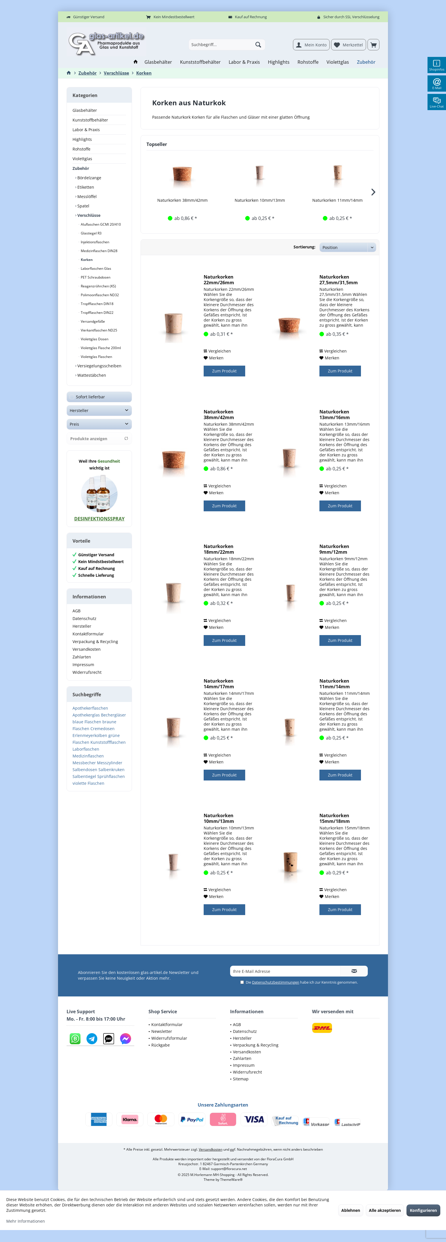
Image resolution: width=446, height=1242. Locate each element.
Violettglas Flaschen (96, 356)
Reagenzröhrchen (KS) (98, 286)
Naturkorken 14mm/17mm (219, 683)
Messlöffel (86, 196)
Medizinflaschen (88, 756)
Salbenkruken (111, 769)
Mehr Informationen (25, 1221)
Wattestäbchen (91, 375)
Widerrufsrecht (87, 672)
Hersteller (79, 410)
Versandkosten (87, 649)
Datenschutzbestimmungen (275, 982)
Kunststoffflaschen (108, 742)
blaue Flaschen (87, 721)
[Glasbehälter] (158, 62)
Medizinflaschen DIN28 (98, 250)
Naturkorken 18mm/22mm (219, 549)
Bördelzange (88, 177)
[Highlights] (279, 62)
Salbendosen (85, 769)
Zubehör (81, 168)
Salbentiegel (84, 776)
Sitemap (241, 1079)
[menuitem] (373, 44)
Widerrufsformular (169, 1038)
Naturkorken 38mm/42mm (182, 200)
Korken (86, 259)
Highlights (82, 139)
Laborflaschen (86, 749)
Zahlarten (82, 657)
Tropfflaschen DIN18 (96, 303)
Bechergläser (113, 715)
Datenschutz (84, 618)
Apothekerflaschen (90, 708)
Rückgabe (160, 1045)
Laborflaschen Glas (95, 268)
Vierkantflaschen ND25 (98, 330)
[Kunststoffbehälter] (200, 62)
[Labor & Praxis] (244, 62)
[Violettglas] (338, 62)
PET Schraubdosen (95, 277)
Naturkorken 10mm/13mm (260, 200)
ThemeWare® (231, 1179)
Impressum (83, 664)
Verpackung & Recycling (95, 641)
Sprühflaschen (111, 776)
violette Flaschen (88, 783)
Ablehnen (350, 1210)
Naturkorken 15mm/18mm (334, 818)
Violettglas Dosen (94, 339)
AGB (76, 610)
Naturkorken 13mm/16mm (334, 414)
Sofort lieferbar (90, 396)
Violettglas (82, 158)
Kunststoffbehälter (90, 120)
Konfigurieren (423, 1210)
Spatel (82, 206)
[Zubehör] (366, 62)
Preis (74, 424)
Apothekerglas (86, 715)
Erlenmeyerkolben (90, 735)
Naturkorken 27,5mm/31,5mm (338, 279)
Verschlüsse (88, 215)
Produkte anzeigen (99, 438)
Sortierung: (304, 247)
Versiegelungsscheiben (98, 365)
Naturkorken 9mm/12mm (334, 549)
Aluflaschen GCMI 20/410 (100, 224)
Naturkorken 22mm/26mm (219, 279)
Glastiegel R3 (91, 233)
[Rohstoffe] (308, 62)
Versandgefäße (92, 321)
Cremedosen (102, 728)
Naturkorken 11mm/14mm (337, 200)
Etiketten (85, 187)
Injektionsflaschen (94, 242)
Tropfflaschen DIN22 (96, 312)
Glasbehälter (85, 110)
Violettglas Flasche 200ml (100, 347)
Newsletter (161, 1031)
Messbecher (84, 762)
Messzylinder (109, 762)
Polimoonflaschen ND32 (99, 295)
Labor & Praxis (86, 129)
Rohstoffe (81, 149)
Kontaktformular (88, 634)
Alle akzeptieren (385, 1210)
